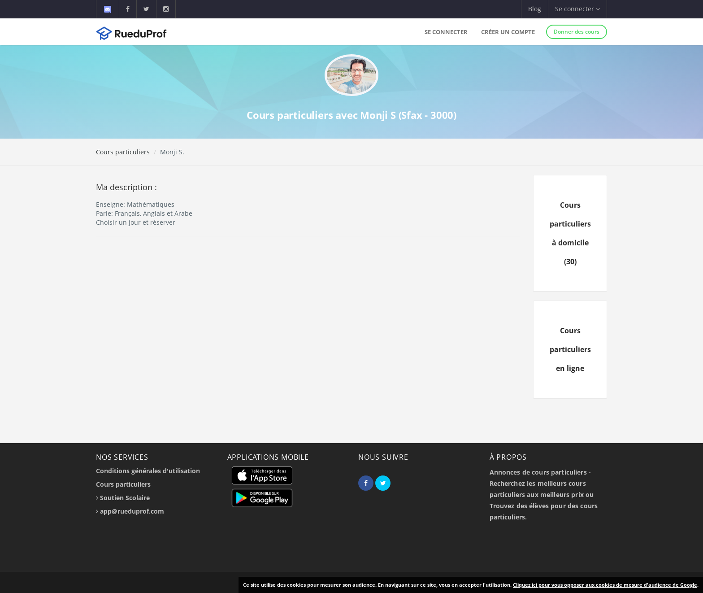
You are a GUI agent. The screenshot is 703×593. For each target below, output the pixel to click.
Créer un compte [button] (508, 32)
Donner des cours (576, 31)
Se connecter (446, 32)
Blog (534, 8)
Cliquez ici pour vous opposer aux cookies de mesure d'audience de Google (605, 584)
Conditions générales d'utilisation (148, 471)
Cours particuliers (123, 152)
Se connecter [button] (577, 8)
